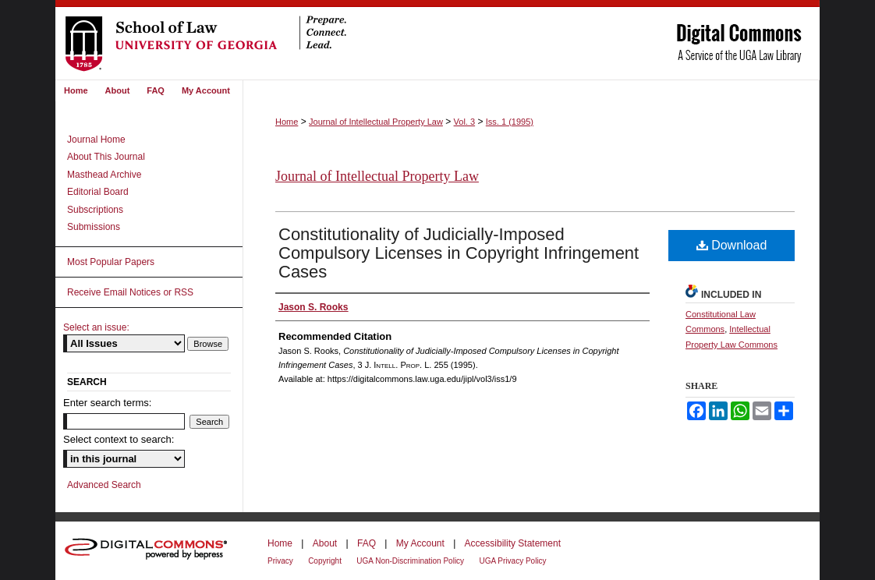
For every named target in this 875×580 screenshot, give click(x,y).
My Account (420, 543)
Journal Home (96, 139)
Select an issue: (96, 327)
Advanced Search (104, 484)
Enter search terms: (107, 402)
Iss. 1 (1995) (509, 121)
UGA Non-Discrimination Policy (410, 561)
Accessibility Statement (513, 543)
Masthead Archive (104, 174)
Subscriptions (95, 209)
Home (286, 121)
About (325, 543)
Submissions (93, 226)
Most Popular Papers (110, 261)
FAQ (366, 543)
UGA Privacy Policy (512, 561)
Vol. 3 (465, 121)
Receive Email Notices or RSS (130, 292)
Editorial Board (98, 191)
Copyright (325, 561)
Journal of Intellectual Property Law (376, 121)
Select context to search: (118, 439)
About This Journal (106, 156)
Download (731, 245)
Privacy (280, 561)
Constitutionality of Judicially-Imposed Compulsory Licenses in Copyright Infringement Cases (458, 253)
